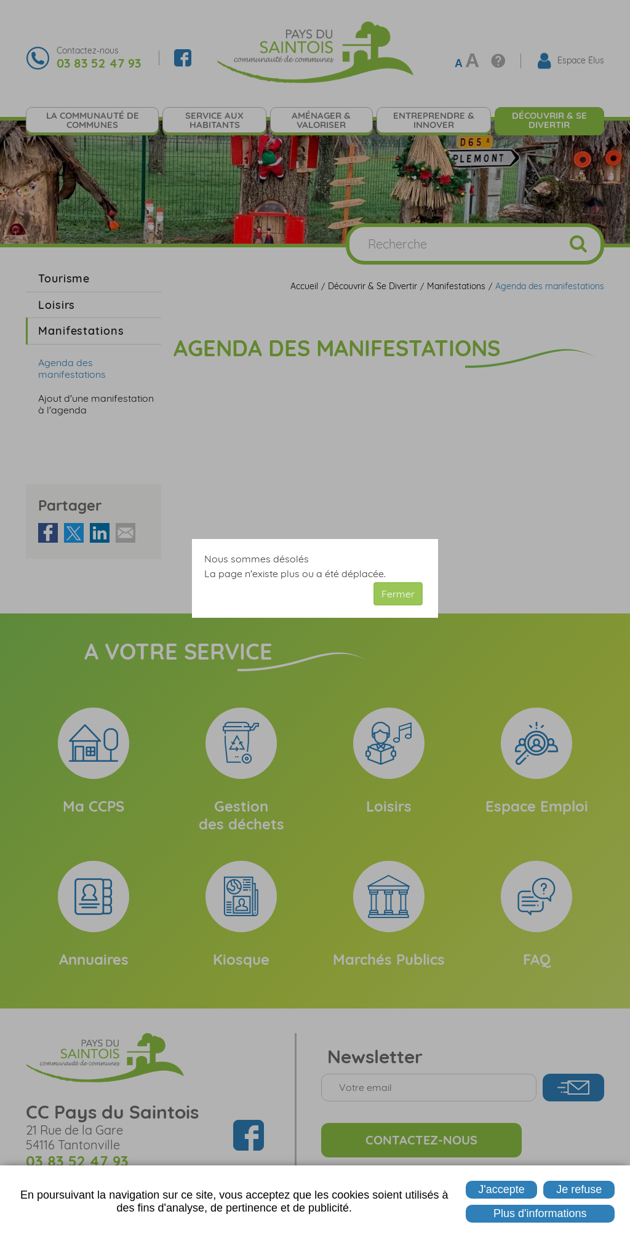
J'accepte (501, 1189)
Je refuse (579, 1189)
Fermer (398, 594)
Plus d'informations (540, 1213)
